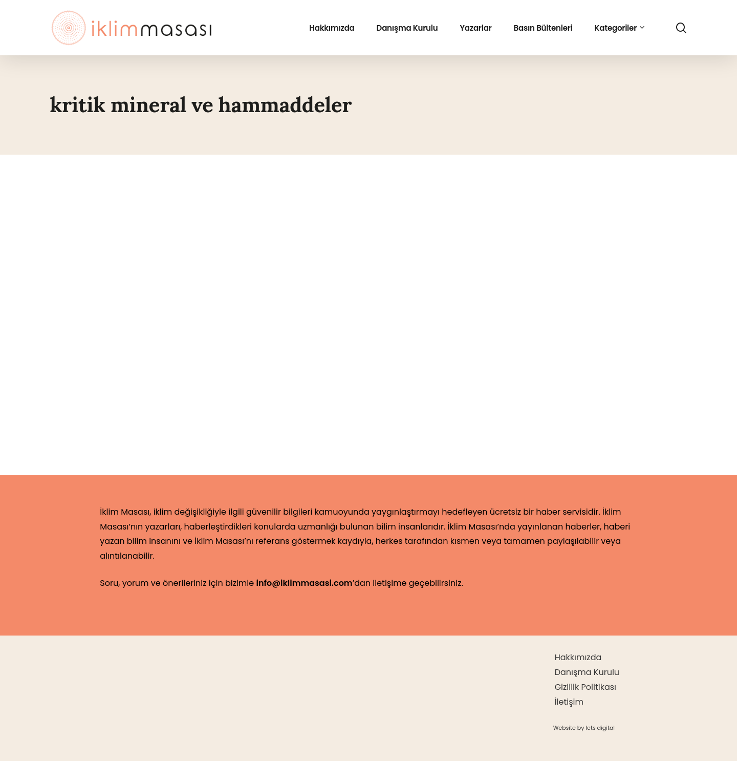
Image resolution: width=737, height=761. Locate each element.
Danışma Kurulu (587, 672)
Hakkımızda (578, 657)
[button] (584, 728)
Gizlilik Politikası (585, 687)
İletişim (569, 702)
